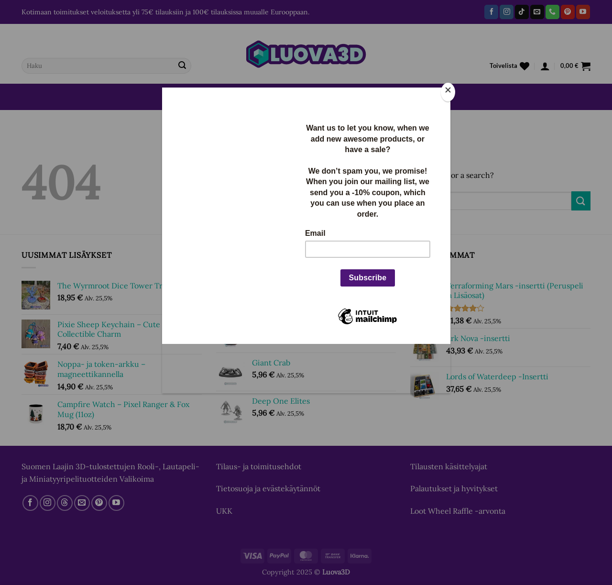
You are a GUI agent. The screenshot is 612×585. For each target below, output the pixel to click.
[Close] (448, 92)
